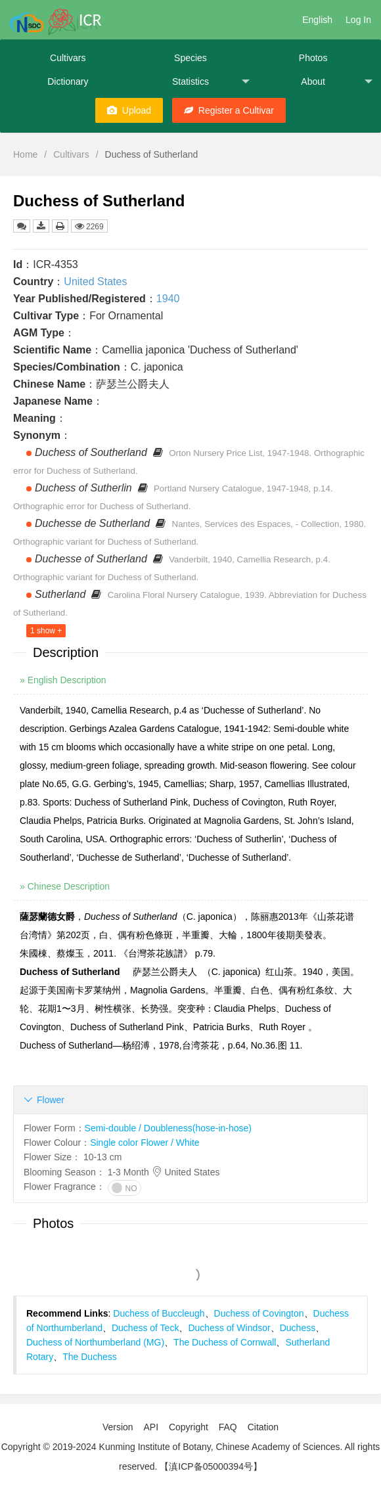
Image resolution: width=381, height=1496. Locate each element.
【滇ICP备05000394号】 (211, 1466)
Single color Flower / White (145, 1142)
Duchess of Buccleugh (158, 1313)
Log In (358, 19)
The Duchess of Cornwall (224, 1342)
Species (190, 58)
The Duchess (89, 1356)
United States (95, 281)
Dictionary (67, 81)
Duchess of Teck (145, 1328)
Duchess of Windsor (229, 1328)
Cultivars (67, 58)
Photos (313, 58)
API (150, 1427)
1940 (168, 298)
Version (117, 1427)
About (336, 81)
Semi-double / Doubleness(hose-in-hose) (168, 1128)
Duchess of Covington (259, 1313)
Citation (263, 1427)
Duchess (297, 1328)
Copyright (188, 1427)
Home (25, 154)
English (317, 19)
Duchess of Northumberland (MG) (95, 1342)
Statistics (211, 81)
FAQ (228, 1427)
